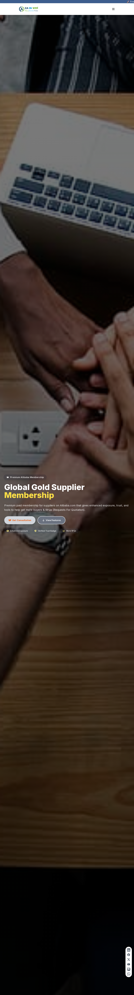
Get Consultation (20, 520)
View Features (51, 520)
